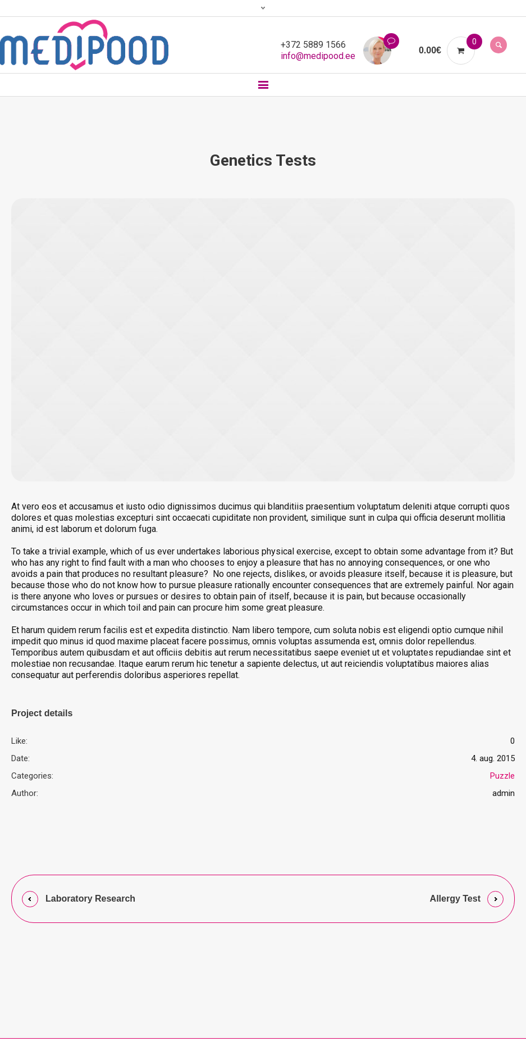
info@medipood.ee (318, 56)
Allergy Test (455, 898)
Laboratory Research (90, 898)
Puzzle (502, 776)
